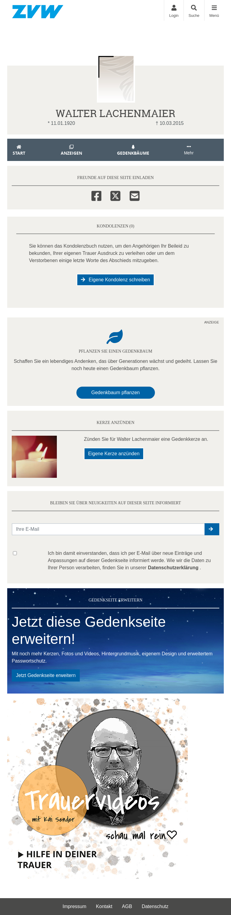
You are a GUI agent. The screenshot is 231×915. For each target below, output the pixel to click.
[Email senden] (108, 529)
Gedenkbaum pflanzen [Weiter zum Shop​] (115, 392)
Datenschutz (155, 906)
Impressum (74, 906)
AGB (127, 906)
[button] (212, 529)
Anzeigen (71, 150)
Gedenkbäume (133, 150)
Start (19, 150)
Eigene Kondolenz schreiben (115, 279)
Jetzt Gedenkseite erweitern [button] (45, 675)
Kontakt (104, 906)
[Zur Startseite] (37, 10)
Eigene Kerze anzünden (114, 453)
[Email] (135, 195)
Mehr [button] (188, 149)
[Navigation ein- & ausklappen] (214, 10)
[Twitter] (115, 195)
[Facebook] (96, 195)
